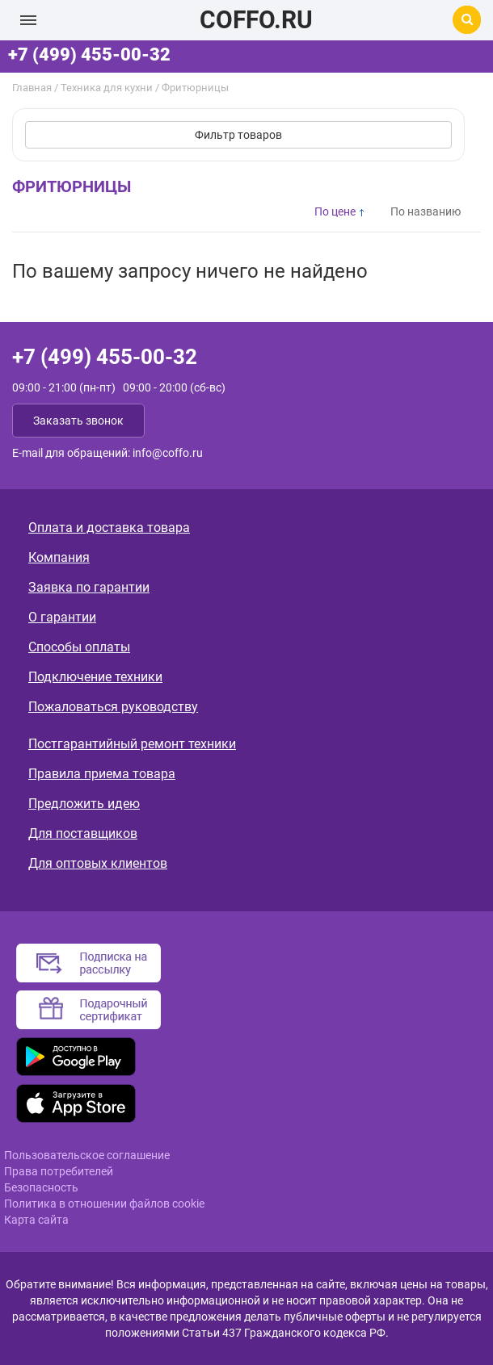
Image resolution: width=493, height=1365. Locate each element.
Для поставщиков (82, 833)
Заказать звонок (78, 420)
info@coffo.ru (168, 452)
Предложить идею (84, 803)
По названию (425, 211)
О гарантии (62, 617)
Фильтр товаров (238, 134)
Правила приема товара (101, 773)
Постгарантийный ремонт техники (132, 744)
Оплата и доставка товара (109, 527)
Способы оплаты (79, 647)
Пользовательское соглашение (87, 1155)
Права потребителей (58, 1171)
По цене (335, 211)
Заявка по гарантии (89, 587)
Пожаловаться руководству (113, 706)
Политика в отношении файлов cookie (104, 1203)
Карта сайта (36, 1219)
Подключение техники (95, 677)
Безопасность (41, 1187)
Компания (59, 557)
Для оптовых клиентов (97, 863)
